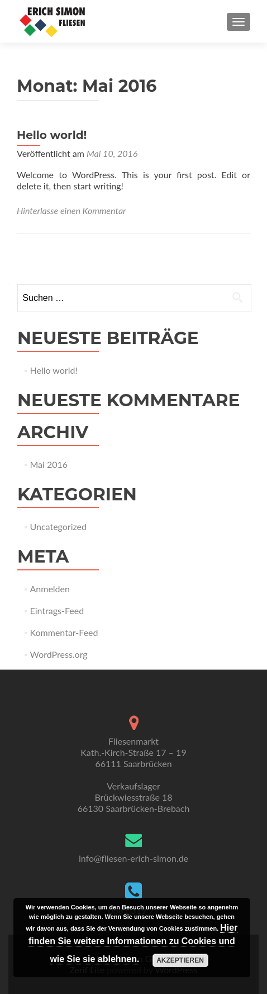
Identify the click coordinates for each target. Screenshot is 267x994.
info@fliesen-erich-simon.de (133, 858)
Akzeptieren (180, 960)
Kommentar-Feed (64, 632)
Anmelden (50, 588)
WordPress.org (59, 654)
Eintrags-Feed (57, 610)
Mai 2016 (49, 464)
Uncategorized (58, 526)
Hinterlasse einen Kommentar (71, 210)
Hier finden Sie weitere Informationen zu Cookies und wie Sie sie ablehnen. (132, 943)
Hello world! (52, 135)
